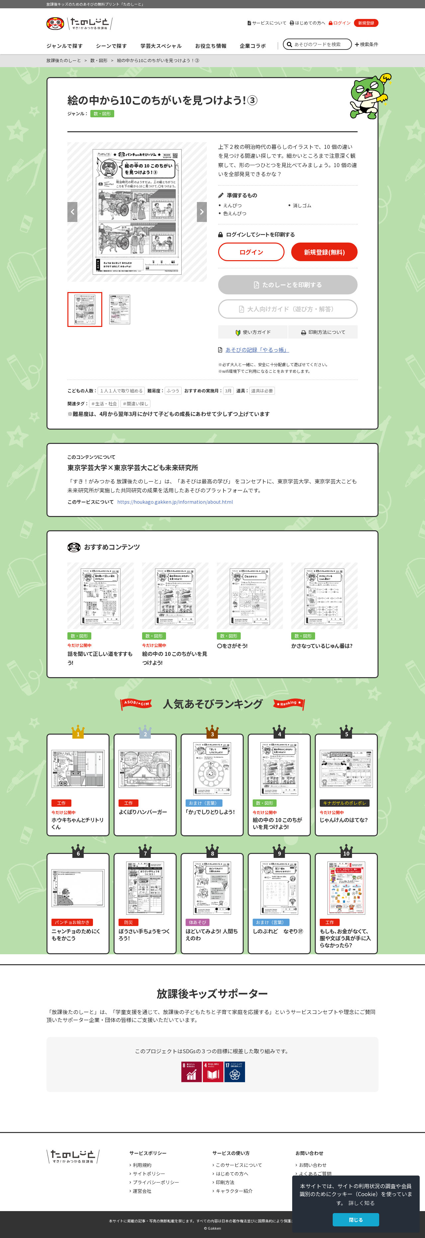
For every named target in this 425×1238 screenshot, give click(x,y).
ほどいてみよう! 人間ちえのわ (212, 934)
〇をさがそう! (232, 646)
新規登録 (366, 23)
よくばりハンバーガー (143, 812)
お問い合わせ (313, 1165)
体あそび (197, 922)
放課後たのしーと (63, 60)
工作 (61, 803)
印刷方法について (327, 332)
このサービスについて (239, 1165)
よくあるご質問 (315, 1173)
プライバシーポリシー (156, 1182)
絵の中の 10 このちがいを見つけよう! (277, 823)
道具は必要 (262, 390)
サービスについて (267, 23)
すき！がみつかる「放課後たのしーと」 (79, 24)
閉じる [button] (356, 1219)
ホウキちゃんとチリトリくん (77, 823)
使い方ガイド (257, 332)
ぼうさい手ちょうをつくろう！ (144, 934)
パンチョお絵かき (72, 922)
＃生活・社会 (104, 403)
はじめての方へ (307, 23)
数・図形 (99, 60)
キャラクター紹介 (234, 1190)
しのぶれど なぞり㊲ (278, 931)
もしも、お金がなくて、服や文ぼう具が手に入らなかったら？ (345, 938)
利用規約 (142, 1165)
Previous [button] (72, 212)
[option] (137, 212)
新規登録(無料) (324, 252)
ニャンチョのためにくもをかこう (75, 934)
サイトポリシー (149, 1173)
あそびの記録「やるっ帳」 (257, 350)
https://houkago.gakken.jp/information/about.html (175, 501)
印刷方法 (225, 1182)
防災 (128, 922)
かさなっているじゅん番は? (322, 646)
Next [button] (202, 212)
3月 (228, 390)
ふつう (173, 390)
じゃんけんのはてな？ (344, 820)
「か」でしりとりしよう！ (210, 812)
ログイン (340, 23)
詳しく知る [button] (361, 1203)
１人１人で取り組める (121, 390)
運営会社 (142, 1190)
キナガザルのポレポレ (344, 803)
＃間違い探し (135, 403)
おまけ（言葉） (204, 803)
